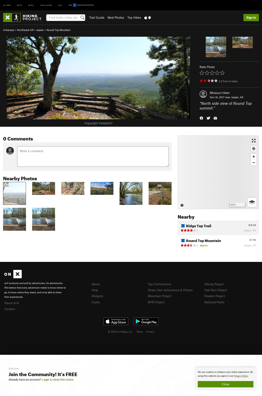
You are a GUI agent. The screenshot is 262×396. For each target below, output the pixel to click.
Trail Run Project (215, 290)
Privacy (150, 331)
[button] (201, 117)
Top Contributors (159, 284)
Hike (31, 5)
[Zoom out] (254, 162)
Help (94, 290)
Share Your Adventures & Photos (170, 290)
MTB (19, 5)
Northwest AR (25, 30)
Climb (7, 5)
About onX (11, 303)
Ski (60, 5)
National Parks (214, 302)
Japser (40, 30)
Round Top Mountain (58, 30)
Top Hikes (134, 17)
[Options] (252, 202)
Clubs (95, 302)
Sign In (251, 17)
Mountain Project (160, 296)
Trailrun (46, 5)
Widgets (97, 296)
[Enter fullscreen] (254, 141)
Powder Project (214, 296)
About (95, 284)
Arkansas (8, 30)
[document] (225, 378)
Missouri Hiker (220, 93)
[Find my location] (254, 149)
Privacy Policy (241, 376)
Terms (139, 331)
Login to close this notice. (58, 379)
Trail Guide (96, 17)
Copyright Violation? (98, 123)
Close (225, 384)
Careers (9, 309)
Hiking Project (214, 284)
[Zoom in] (254, 157)
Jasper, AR (237, 97)
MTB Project (156, 302)
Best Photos (116, 17)
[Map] (218, 172)
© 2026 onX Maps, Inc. (120, 331)
